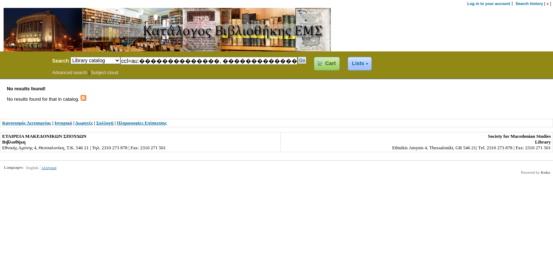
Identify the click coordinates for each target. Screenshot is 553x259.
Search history (529, 3)
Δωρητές (84, 123)
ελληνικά (49, 167)
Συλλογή (105, 123)
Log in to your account (488, 3)
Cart (330, 63)
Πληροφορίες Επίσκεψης (142, 123)
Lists (358, 63)
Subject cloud (104, 72)
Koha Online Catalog (24, 62)
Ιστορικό (63, 123)
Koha (545, 172)
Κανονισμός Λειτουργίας (26, 123)
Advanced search (69, 72)
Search (60, 61)
